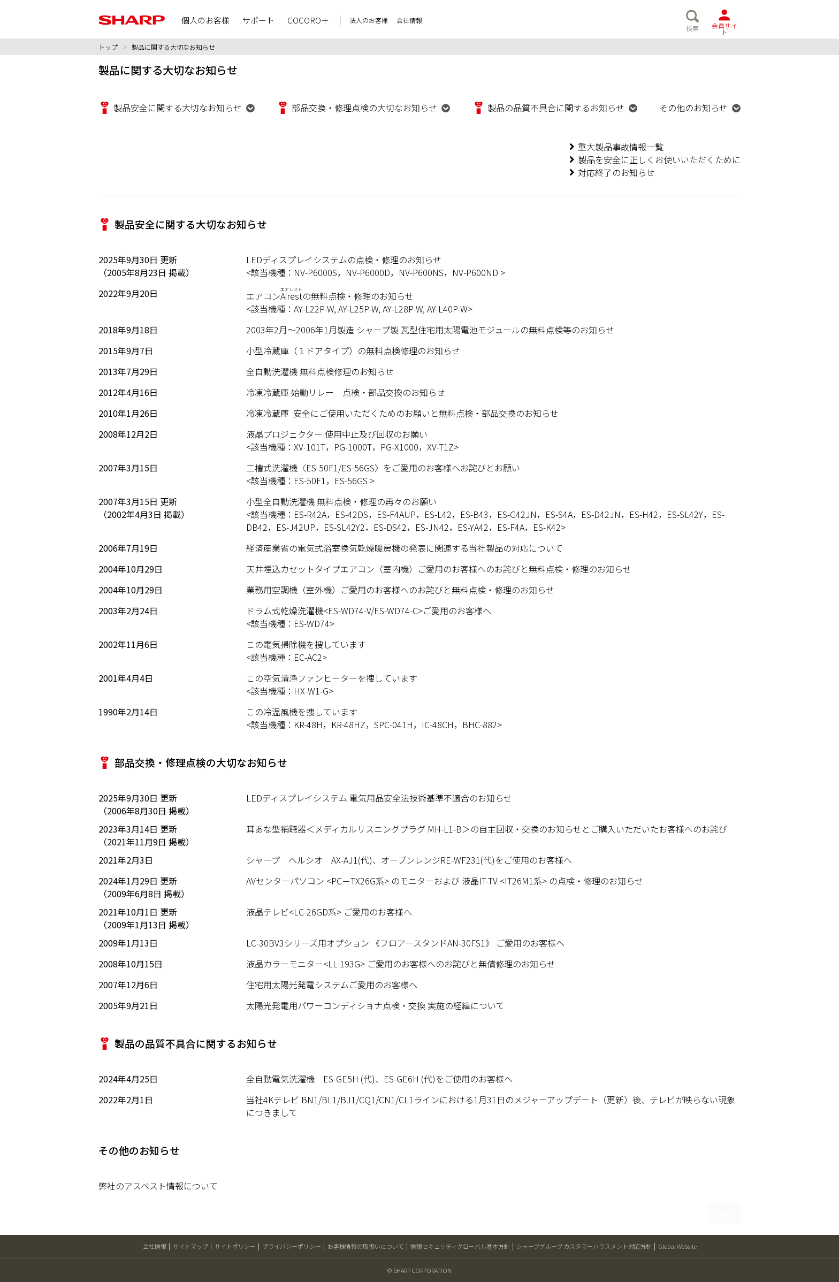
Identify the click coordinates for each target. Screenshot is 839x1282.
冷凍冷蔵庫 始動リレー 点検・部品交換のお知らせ (345, 392)
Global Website (677, 1246)
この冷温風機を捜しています (301, 711)
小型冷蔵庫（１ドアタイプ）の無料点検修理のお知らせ (353, 350)
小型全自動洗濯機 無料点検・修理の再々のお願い (341, 501)
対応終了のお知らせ (616, 172)
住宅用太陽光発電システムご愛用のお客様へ (331, 984)
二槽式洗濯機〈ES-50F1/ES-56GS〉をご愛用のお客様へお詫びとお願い (383, 467)
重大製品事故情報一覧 (620, 146)
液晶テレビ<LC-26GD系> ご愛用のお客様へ (329, 911)
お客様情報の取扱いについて (365, 1246)
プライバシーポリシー (291, 1246)
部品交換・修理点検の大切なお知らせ (364, 107)
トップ (108, 46)
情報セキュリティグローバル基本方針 (460, 1246)
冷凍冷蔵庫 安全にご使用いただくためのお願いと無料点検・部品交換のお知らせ (402, 413)
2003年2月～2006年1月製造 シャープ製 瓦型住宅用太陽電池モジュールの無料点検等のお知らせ (430, 329)
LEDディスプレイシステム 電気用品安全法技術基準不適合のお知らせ (379, 797)
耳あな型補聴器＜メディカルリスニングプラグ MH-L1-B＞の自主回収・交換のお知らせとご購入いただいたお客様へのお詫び (486, 828)
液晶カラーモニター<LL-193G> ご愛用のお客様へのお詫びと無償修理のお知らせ (400, 963)
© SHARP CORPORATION (419, 1270)
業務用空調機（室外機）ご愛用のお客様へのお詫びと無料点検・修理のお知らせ (400, 589)
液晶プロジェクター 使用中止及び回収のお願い (337, 434)
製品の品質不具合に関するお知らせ (555, 107)
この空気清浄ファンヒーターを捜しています (331, 677)
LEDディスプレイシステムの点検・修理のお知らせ (343, 259)
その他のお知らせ (693, 107)
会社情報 (154, 1246)
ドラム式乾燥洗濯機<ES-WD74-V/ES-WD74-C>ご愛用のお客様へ (368, 610)
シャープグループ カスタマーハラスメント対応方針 (584, 1246)
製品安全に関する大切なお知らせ (177, 107)
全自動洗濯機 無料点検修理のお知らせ (320, 371)
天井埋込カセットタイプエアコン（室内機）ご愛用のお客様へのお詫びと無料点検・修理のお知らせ (438, 568)
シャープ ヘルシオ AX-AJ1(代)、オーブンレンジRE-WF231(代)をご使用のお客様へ (409, 859)
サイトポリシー (235, 1246)
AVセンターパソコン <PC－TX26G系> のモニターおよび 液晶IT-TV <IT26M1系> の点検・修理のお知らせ (444, 880)
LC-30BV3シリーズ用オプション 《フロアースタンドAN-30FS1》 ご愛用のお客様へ (405, 942)
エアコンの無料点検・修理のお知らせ (330, 295)
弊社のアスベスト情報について (158, 1185)
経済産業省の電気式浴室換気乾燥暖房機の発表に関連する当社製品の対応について (404, 547)
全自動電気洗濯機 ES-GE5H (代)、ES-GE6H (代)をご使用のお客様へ (379, 1078)
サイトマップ (190, 1246)
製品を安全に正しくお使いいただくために (659, 159)
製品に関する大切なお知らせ (173, 46)
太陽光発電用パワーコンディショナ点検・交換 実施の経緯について (375, 1005)
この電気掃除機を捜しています (306, 644)
